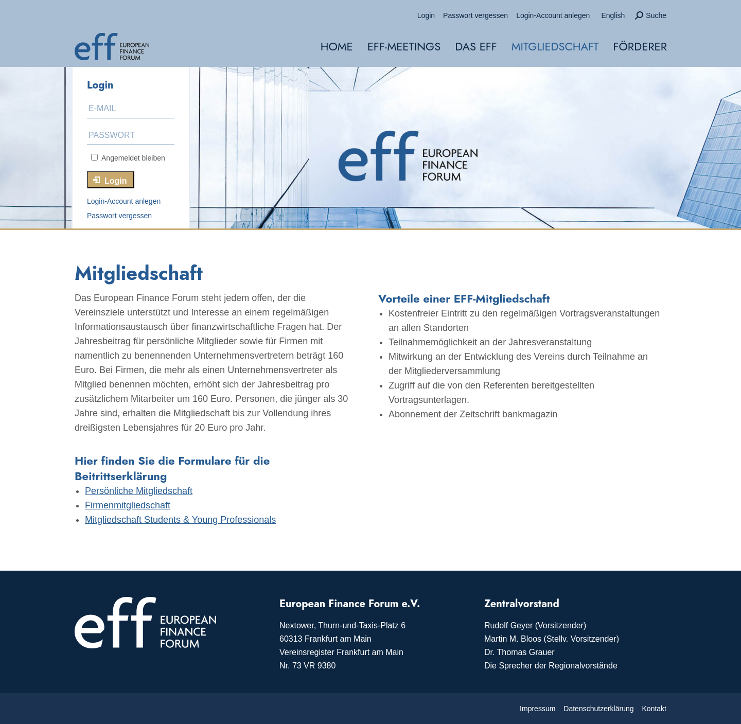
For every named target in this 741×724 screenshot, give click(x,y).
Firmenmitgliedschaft (127, 505)
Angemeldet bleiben (128, 158)
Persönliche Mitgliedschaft (138, 491)
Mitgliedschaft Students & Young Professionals (180, 520)
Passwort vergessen (119, 215)
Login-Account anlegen (124, 201)
